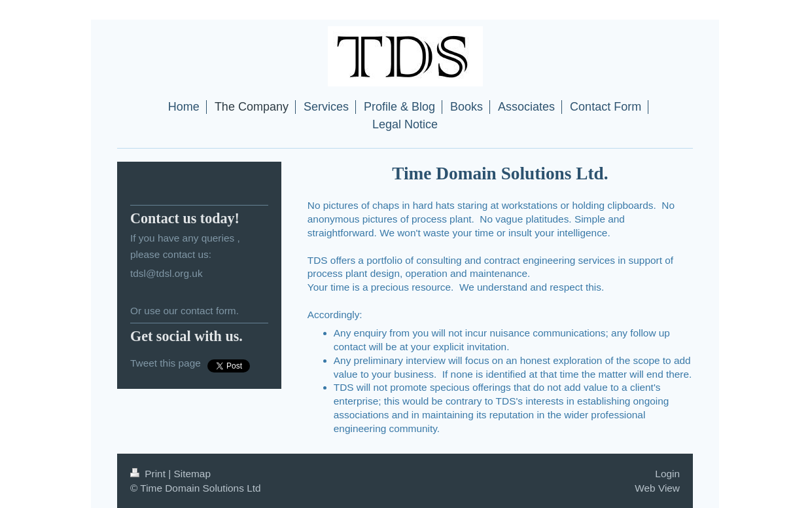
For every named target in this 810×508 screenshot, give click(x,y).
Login (667, 473)
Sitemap (191, 473)
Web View (657, 488)
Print (149, 473)
